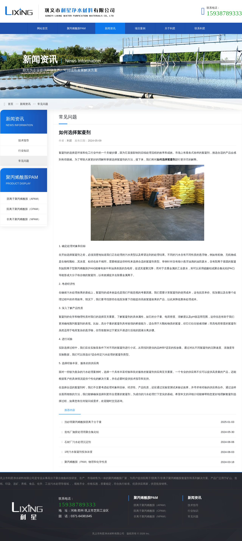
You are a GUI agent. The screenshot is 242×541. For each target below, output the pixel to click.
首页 (8, 103)
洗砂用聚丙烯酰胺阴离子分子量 (82, 422)
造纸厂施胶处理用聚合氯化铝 (80, 432)
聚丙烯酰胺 (81, 268)
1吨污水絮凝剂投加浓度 (77, 452)
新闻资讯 (110, 28)
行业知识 (23, 150)
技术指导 (23, 140)
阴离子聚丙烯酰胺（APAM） (24, 198)
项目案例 (140, 28)
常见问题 (42, 103)
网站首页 (42, 28)
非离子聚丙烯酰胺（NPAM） (23, 219)
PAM (91, 268)
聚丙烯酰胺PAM (76, 28)
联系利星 (200, 28)
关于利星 (170, 28)
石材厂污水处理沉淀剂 (76, 442)
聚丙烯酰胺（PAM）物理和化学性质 (84, 462)
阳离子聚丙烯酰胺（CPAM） (23, 209)
